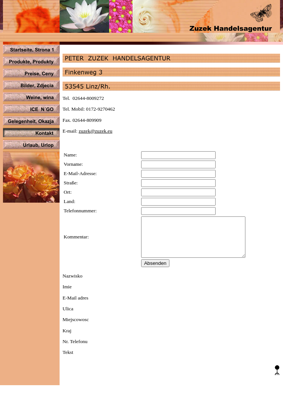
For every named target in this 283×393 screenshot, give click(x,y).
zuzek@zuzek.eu (95, 131)
